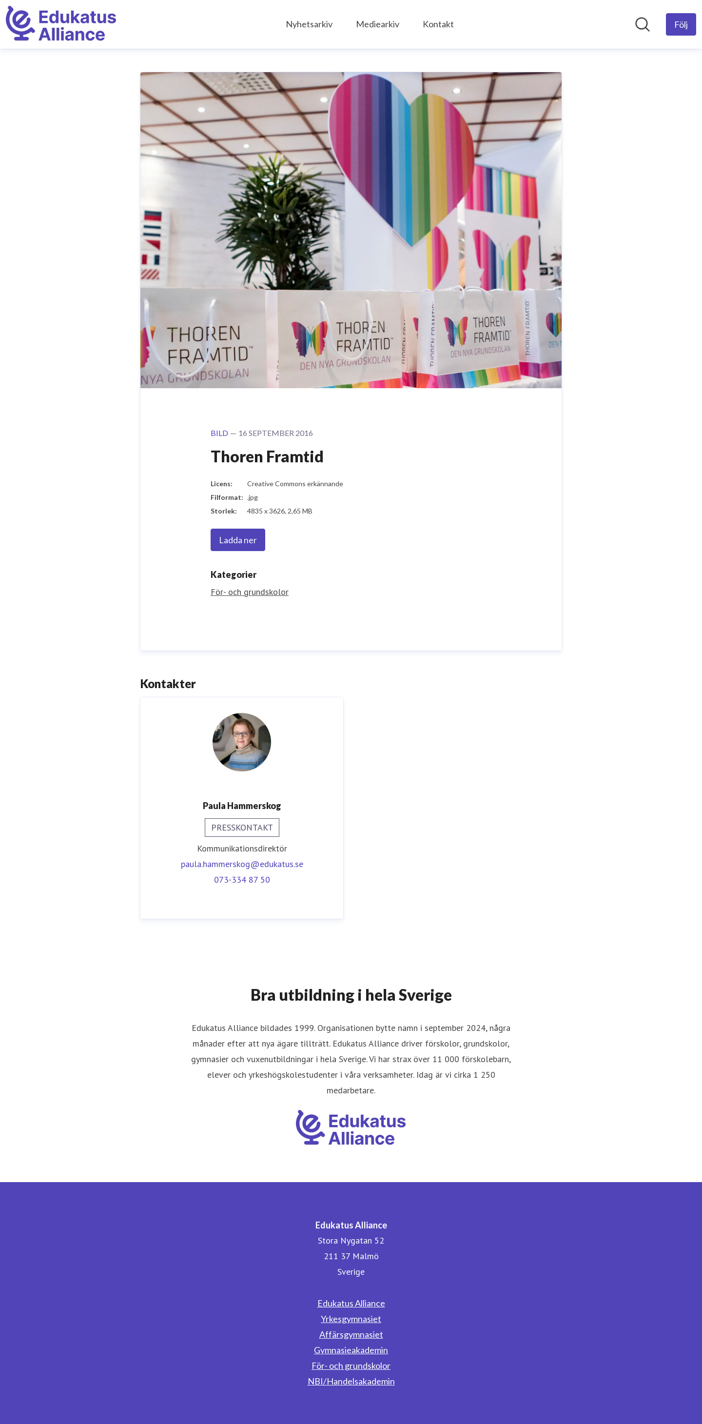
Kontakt (438, 24)
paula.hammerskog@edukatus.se (242, 864)
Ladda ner (238, 539)
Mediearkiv (377, 24)
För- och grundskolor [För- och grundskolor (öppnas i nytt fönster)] (351, 1365)
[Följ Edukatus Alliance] (681, 24)
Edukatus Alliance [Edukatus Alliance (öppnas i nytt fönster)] (351, 1303)
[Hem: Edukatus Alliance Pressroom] (61, 24)
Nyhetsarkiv (309, 24)
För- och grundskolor (250, 591)
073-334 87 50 (242, 879)
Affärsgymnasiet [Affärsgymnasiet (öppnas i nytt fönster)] (351, 1334)
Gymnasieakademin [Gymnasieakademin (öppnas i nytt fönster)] (351, 1350)
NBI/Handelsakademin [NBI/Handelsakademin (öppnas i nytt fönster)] (351, 1381)
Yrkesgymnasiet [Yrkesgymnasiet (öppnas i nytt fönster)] (351, 1318)
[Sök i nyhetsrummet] (642, 24)
